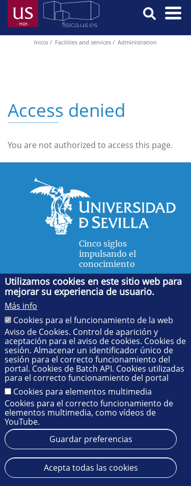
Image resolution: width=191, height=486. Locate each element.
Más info (21, 305)
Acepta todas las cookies (91, 467)
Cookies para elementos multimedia (82, 391)
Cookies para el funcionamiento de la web (93, 320)
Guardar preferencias (90, 439)
